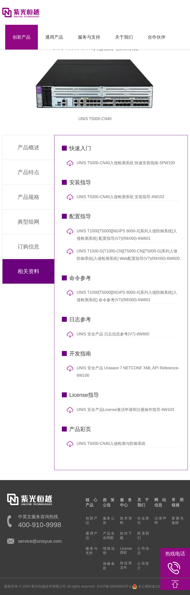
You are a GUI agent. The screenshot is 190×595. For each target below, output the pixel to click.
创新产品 (21, 37)
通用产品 (54, 37)
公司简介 (143, 566)
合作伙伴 (157, 37)
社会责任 (143, 520)
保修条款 (109, 566)
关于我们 (124, 37)
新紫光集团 (178, 520)
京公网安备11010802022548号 (159, 586)
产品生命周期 (109, 535)
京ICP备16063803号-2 (113, 586)
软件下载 (126, 535)
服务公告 (109, 520)
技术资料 (126, 520)
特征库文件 (126, 565)
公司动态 (143, 550)
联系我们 (143, 535)
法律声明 (160, 520)
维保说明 (109, 550)
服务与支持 (89, 37)
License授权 (126, 550)
